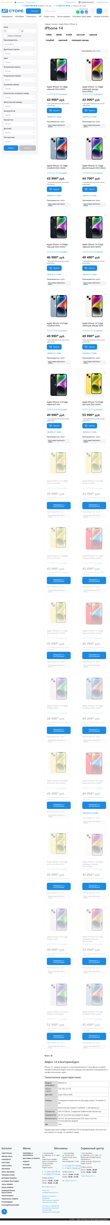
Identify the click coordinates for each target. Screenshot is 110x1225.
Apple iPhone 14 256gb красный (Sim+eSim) (92, 634)
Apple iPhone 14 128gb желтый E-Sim (57, 484)
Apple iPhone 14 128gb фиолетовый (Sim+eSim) (94, 167)
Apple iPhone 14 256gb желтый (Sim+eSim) (57, 785)
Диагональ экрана (12, 49)
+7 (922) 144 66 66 (72, 1173)
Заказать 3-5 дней (90, 816)
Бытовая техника (9, 1183)
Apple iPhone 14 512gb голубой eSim (57, 325)
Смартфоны (7, 16)
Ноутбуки (19, 16)
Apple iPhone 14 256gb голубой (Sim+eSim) (92, 709)
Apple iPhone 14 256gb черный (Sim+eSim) (57, 246)
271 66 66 (63, 6)
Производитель (11, 40)
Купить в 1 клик (54, 117)
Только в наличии (12, 35)
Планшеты (31, 16)
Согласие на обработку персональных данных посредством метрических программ (51, 1213)
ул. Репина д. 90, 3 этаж (78, 6)
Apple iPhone (64, 24)
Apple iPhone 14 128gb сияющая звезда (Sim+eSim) (92, 89)
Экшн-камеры (63, 16)
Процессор (8, 120)
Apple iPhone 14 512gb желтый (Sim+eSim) (92, 404)
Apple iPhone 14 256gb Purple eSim (57, 709)
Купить (56, 110)
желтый (80, 34)
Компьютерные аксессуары (8, 1196)
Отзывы (26, 1169)
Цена (6, 27)
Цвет (6, 58)
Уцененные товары (10, 1203)
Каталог (55, 24)
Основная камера (11, 84)
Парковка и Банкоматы (28, 1159)
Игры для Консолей (10, 1209)
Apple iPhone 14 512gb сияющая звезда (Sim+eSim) (92, 943)
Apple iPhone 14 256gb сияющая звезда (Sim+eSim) (92, 867)
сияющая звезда (80, 40)
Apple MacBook (8, 1176)
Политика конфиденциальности (50, 1196)
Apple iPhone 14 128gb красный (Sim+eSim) (92, 559)
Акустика (6, 1167)
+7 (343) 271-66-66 (72, 1170)
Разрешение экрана (12, 76)
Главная (48, 24)
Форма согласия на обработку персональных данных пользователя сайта (50, 1204)
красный (62, 40)
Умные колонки (101, 16)
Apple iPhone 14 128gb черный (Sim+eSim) (57, 88)
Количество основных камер (16, 93)
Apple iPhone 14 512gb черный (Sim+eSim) (92, 246)
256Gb (59, 34)
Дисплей (7, 128)
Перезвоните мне (102, 2)
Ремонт (26, 1166)
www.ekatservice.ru (88, 1180)
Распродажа (7, 1206)
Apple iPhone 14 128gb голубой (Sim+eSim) (57, 167)
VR (40, 16)
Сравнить (69, 57)
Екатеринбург (8, 2)
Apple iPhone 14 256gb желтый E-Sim (57, 559)
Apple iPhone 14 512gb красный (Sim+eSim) (92, 785)
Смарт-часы (49, 16)
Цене (98, 51)
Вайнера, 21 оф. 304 (44, 6)
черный (93, 34)
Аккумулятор (9, 111)
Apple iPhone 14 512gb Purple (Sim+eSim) (57, 1017)
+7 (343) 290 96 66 (30, 6)
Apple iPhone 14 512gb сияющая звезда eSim (92, 325)
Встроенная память (12, 67)
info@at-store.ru (70, 2)
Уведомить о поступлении (58, 507)
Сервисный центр (87, 2)
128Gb (49, 34)
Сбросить (27, 148)
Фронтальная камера (13, 102)
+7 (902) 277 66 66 (52, 1179)
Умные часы (7, 1161)
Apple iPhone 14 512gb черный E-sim (57, 404)
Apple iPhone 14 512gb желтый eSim (92, 484)
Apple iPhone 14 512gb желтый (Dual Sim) (57, 866)
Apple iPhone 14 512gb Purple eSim (57, 942)
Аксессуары (7, 1170)
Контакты (27, 1172)
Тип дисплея (9, 137)
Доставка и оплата (31, 1163)
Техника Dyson (8, 1179)
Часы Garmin (7, 1189)
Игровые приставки (82, 16)
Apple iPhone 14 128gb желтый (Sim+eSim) (57, 634)
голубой (50, 40)
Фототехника (7, 1200)
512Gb (69, 34)
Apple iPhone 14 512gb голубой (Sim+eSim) (92, 1017)
